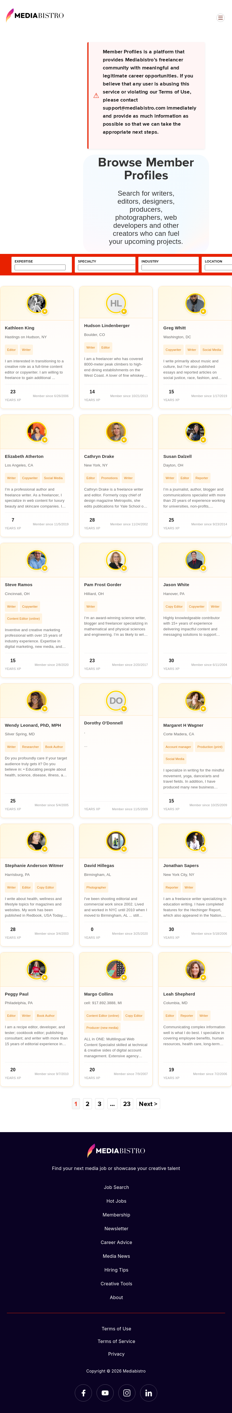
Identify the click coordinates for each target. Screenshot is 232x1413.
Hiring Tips (116, 1270)
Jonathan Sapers (181, 865)
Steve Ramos (18, 584)
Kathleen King (19, 327)
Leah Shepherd (179, 994)
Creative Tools (116, 1283)
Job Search (116, 1187)
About (116, 1297)
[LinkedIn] (148, 1393)
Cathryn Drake (99, 456)
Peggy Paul (17, 994)
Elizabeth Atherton (24, 456)
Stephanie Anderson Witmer (34, 865)
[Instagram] (126, 1393)
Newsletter (116, 1228)
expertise (24, 261)
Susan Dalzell (177, 456)
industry (150, 261)
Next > (148, 1104)
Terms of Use (116, 1329)
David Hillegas (99, 865)
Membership (116, 1215)
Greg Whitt (174, 327)
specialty (87, 261)
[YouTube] (105, 1393)
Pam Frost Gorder (102, 584)
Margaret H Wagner (183, 725)
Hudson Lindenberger (107, 325)
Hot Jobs (117, 1201)
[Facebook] (83, 1393)
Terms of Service (116, 1341)
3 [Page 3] (99, 1104)
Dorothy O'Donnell (103, 722)
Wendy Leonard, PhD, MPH (33, 725)
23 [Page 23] (127, 1104)
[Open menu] (220, 18)
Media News (116, 1256)
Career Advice (116, 1242)
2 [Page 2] (87, 1104)
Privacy (116, 1354)
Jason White (176, 584)
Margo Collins (98, 994)
